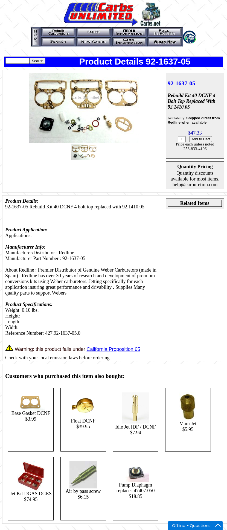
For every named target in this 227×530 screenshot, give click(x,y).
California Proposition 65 (113, 349)
